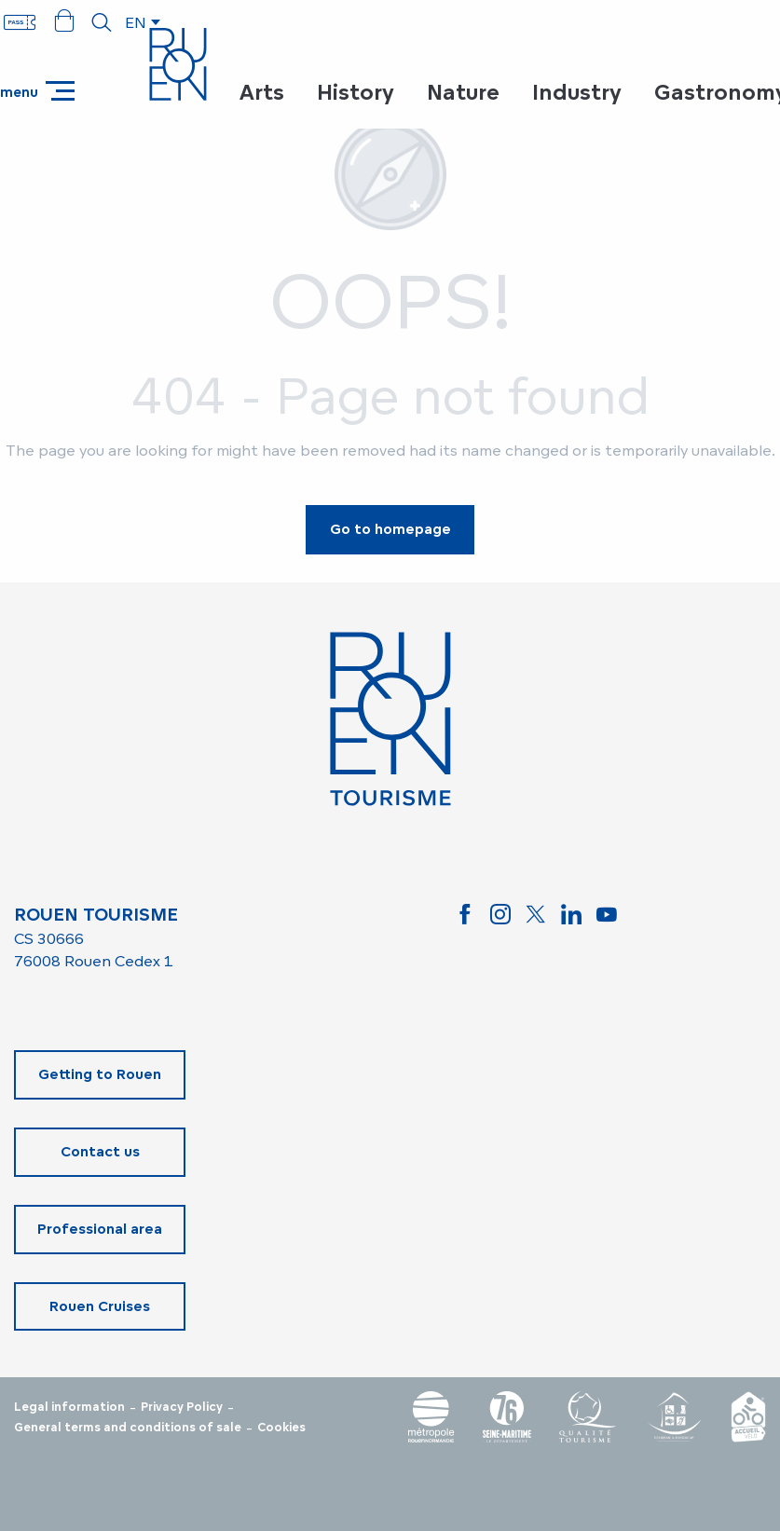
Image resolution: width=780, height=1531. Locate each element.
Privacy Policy (182, 1407)
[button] (101, 22)
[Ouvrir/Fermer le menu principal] (37, 91)
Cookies (281, 1427)
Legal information (69, 1407)
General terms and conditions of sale (127, 1427)
